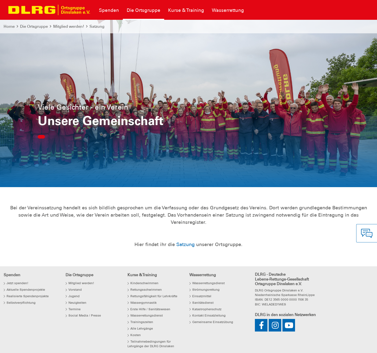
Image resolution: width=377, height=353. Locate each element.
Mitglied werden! (68, 26)
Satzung (96, 26)
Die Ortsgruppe (34, 26)
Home (9, 26)
